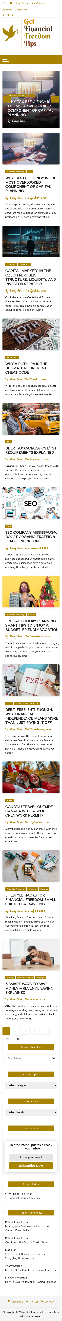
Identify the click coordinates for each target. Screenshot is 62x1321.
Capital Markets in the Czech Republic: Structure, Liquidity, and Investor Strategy (30, 277)
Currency (11, 264)
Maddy (9, 1249)
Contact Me (21, 9)
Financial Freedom (15, 889)
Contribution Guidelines (34, 3)
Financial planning (17, 95)
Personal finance (25, 977)
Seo (9, 526)
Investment (25, 264)
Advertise (7, 9)
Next (19, 1039)
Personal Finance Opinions (24, 1198)
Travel (9, 800)
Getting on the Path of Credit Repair (27, 1242)
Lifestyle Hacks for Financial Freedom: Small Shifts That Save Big (30, 899)
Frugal (31, 614)
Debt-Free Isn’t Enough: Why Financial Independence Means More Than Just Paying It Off (31, 716)
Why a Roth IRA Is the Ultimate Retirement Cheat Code (26, 368)
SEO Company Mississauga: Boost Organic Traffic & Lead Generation (31, 536)
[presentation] (7, 99)
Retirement (12, 357)
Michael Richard (14, 1277)
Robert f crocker (15, 1222)
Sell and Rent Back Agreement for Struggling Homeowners (25, 1256)
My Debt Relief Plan (20, 1193)
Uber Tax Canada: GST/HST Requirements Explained (31, 450)
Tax (32, 95)
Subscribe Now (31, 1165)
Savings (44, 889)
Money (10, 977)
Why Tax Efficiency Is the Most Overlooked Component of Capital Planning (30, 108)
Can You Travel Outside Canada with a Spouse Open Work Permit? (29, 811)
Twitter (32, 1301)
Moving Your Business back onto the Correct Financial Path (27, 1228)
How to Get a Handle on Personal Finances (30, 1270)
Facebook (15, 1301)
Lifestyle (32, 889)
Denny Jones (19, 121)
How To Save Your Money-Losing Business (30, 1281)
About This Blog (11, 3)
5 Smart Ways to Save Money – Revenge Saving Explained (29, 988)
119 (7, 1039)
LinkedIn (47, 1301)
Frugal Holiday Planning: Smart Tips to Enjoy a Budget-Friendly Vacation (32, 625)
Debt (9, 703)
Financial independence (27, 703)
